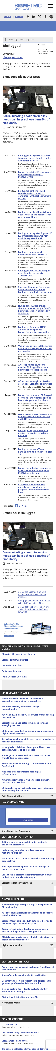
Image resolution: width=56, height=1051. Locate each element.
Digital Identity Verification (15, 660)
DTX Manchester (28, 1025)
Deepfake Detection (12, 665)
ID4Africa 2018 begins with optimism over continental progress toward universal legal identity (34, 488)
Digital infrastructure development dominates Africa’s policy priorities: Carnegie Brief (25, 930)
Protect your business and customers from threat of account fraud (28, 968)
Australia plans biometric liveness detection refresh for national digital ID (28, 740)
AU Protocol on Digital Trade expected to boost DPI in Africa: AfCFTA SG (27, 914)
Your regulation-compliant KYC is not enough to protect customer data (25, 867)
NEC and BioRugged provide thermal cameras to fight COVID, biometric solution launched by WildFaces (34, 310)
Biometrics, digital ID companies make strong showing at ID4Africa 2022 (34, 174)
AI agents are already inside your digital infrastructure (21, 773)
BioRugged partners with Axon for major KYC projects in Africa (34, 601)
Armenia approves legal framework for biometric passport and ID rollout (26, 781)
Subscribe (19, 17)
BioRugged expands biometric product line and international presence (33, 433)
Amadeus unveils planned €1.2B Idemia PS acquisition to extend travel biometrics (22, 699)
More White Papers (11, 1003)
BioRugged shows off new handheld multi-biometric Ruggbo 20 (35, 452)
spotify (51, 16)
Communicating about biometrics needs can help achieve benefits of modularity (26, 119)
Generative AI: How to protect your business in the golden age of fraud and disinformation (26, 982)
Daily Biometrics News (13, 796)
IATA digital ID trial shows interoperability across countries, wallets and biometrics (26, 748)
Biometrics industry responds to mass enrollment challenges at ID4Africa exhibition (34, 470)
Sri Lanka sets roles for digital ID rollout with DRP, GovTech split (26, 764)
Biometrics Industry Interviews (17, 883)
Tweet (22, 39)
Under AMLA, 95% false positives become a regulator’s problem (23, 851)
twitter (39, 16)
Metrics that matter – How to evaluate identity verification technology (24, 990)
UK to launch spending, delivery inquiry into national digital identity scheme (27, 732)
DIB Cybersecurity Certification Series (28, 1033)
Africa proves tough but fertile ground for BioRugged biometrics (35, 382)
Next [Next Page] (24, 506)
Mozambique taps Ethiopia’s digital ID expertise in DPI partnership (27, 905)
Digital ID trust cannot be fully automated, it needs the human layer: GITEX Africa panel (27, 922)
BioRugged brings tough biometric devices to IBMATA (32, 253)
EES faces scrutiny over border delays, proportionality (21, 707)
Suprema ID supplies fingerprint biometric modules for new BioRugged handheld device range (35, 289)
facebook (45, 16)
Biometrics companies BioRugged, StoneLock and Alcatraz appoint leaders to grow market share (35, 397)
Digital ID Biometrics (12, 945)
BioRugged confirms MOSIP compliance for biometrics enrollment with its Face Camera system (34, 195)
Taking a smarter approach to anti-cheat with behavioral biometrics (24, 843)
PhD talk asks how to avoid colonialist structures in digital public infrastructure (27, 938)
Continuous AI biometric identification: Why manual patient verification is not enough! (27, 876)
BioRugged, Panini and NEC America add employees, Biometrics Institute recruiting (33, 329)
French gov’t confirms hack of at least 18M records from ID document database (27, 756)
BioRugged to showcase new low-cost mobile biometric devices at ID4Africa (34, 609)
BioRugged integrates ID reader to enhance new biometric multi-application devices (34, 158)
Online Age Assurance (12, 671)
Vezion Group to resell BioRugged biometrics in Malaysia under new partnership (35, 348)
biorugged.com (13, 57)
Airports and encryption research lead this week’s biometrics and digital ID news (35, 416)
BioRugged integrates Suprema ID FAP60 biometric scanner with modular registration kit (35, 236)
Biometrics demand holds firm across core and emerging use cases (25, 724)
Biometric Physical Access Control (18, 654)
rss (28, 16)
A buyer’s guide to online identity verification (24, 975)
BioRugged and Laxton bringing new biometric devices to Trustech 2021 (34, 273)
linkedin (33, 16)
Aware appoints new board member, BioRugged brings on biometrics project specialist (33, 367)
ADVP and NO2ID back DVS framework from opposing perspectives (28, 716)
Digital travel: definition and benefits (20, 997)
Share (11, 39)
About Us (7, 17)
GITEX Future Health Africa (28, 1042)
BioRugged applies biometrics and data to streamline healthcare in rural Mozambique (35, 214)
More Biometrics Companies (16, 831)
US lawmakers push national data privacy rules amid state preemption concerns (27, 789)
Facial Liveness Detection (14, 677)
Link (32, 39)
